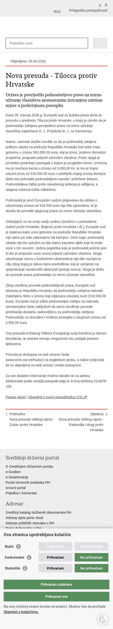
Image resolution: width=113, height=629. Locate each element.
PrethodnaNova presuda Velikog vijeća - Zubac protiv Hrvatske (31, 419)
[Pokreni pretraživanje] (83, 43)
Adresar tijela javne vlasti (24, 518)
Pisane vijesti (15, 397)
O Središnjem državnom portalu (29, 466)
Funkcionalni (14, 557)
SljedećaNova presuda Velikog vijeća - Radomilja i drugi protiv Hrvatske (81, 422)
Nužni (9, 546)
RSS (57, 12)
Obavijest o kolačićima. (21, 612)
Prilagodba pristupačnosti (88, 10)
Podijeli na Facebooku (18, 441)
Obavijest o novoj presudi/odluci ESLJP (57, 397)
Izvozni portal (15, 488)
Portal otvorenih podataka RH (28, 482)
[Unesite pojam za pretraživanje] (27, 43)
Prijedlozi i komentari (21, 493)
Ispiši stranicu (8, 441)
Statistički (12, 568)
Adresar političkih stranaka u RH (30, 523)
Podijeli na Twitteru (29, 441)
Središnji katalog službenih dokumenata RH (38, 512)
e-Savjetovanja (17, 477)
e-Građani (13, 472)
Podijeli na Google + (39, 441)
